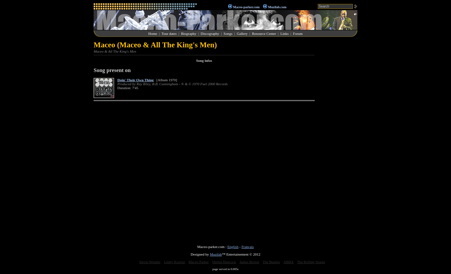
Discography (210, 34)
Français (247, 247)
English (233, 247)
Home (152, 34)
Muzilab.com (277, 7)
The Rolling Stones (311, 262)
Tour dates (169, 34)
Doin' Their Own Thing (135, 80)
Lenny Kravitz (174, 262)
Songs (228, 34)
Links (285, 34)
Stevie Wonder (150, 262)
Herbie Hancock (224, 262)
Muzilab (216, 254)
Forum (298, 34)
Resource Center (264, 34)
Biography (188, 34)
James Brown (249, 262)
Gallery (242, 34)
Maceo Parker (199, 262)
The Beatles (271, 262)
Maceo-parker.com (246, 7)
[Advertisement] (337, 139)
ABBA (289, 262)
